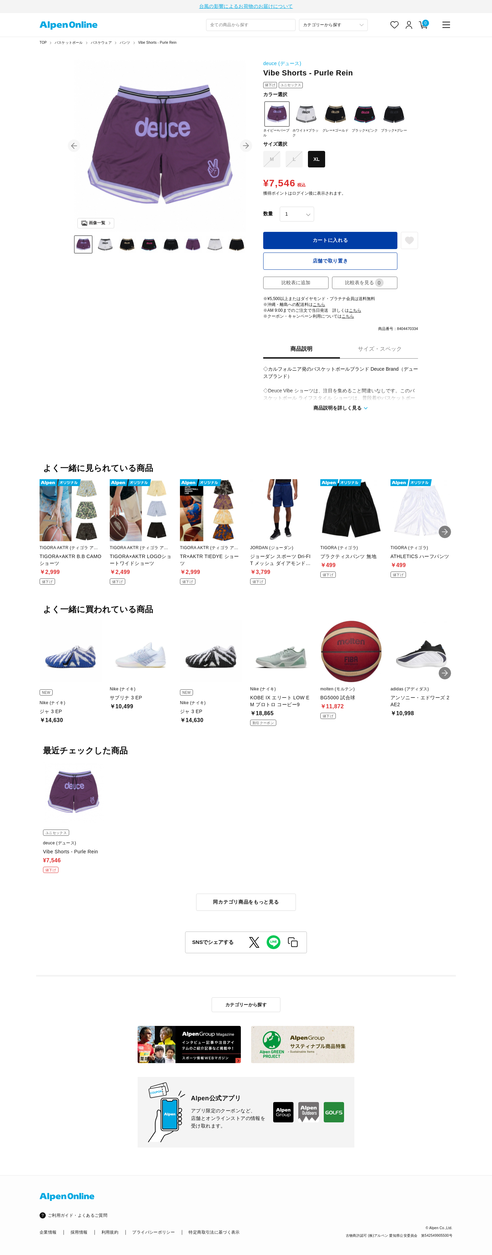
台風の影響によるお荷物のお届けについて (246, 7)
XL (316, 160)
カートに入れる (330, 241)
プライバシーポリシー (153, 1232)
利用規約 (109, 1232)
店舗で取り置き (330, 262)
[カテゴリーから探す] (333, 26)
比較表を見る (364, 283)
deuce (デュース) (282, 64)
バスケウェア (101, 43)
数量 (268, 214)
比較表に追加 (295, 283)
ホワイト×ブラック (305, 120)
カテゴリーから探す (246, 1004)
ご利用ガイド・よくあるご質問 (77, 1215)
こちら (319, 305)
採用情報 (79, 1232)
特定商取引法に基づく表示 (214, 1232)
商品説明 (301, 350)
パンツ (125, 43)
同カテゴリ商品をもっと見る (246, 903)
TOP (43, 43)
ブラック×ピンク (365, 117)
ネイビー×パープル (276, 120)
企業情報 (48, 1232)
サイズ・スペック (380, 350)
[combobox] (251, 26)
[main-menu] (446, 26)
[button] (74, 147)
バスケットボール (69, 43)
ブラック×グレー (394, 117)
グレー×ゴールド (335, 117)
